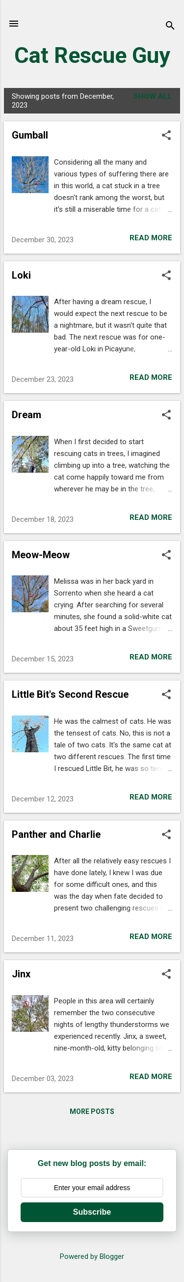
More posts (92, 1111)
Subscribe (92, 1212)
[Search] (170, 27)
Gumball (30, 135)
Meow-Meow (41, 555)
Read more (151, 237)
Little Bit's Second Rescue (70, 694)
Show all (152, 96)
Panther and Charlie (56, 834)
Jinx (21, 974)
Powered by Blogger (92, 1256)
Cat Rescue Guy (92, 55)
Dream (26, 415)
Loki (21, 275)
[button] (166, 136)
